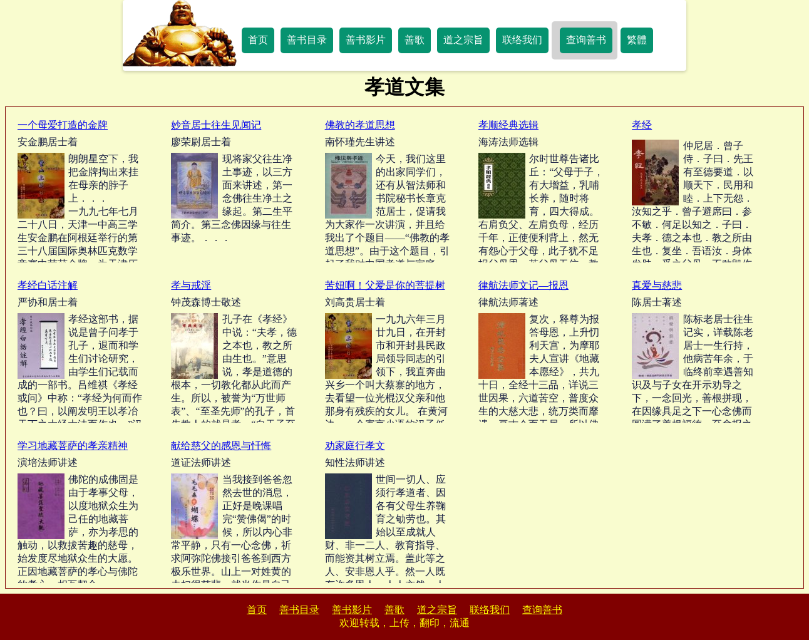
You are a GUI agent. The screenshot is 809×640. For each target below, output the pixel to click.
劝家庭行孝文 (355, 445)
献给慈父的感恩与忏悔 (221, 445)
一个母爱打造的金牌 (63, 125)
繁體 (637, 39)
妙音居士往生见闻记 (216, 125)
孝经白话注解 (48, 285)
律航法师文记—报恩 (523, 285)
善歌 (414, 39)
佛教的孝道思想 (360, 125)
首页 (258, 39)
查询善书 (586, 39)
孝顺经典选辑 (508, 125)
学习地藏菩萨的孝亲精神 (73, 445)
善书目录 (307, 39)
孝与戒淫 (191, 285)
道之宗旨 (463, 39)
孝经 (642, 125)
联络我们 (522, 39)
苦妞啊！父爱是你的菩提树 (385, 285)
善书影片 (366, 39)
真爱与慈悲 (657, 285)
